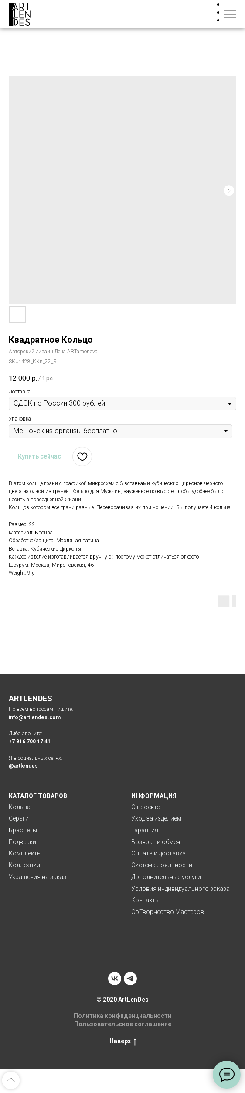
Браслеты (23, 830)
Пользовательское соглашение (122, 1024)
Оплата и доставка (158, 853)
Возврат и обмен (155, 841)
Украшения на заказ (37, 876)
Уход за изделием (156, 818)
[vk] (114, 978)
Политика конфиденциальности (122, 1015)
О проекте (145, 806)
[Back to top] (11, 1080)
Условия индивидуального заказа (180, 888)
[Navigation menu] (230, 14)
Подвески (22, 841)
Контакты (145, 899)
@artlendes (23, 766)
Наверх (122, 1041)
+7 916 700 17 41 (30, 741)
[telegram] (130, 978)
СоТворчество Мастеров (167, 911)
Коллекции (24, 865)
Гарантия (144, 830)
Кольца (20, 806)
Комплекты (25, 853)
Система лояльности (161, 865)
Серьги (19, 818)
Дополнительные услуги (166, 876)
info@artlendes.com (35, 717)
